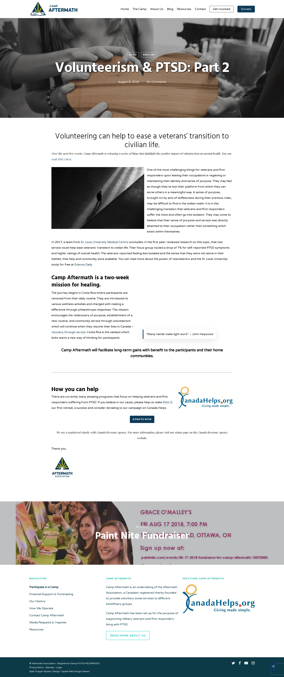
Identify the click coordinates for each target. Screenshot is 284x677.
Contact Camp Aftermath (46, 615)
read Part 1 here (61, 159)
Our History (37, 601)
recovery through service (68, 332)
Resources (36, 629)
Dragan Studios (43, 671)
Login (59, 667)
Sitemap (49, 667)
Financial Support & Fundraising (51, 594)
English (149, 54)
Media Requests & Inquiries (47, 622)
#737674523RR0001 (88, 663)
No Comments (156, 82)
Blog (133, 54)
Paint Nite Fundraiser (142, 533)
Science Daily (83, 264)
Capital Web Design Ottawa (75, 671)
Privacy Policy (36, 667)
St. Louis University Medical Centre (104, 242)
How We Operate (41, 608)
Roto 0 (167, 402)
